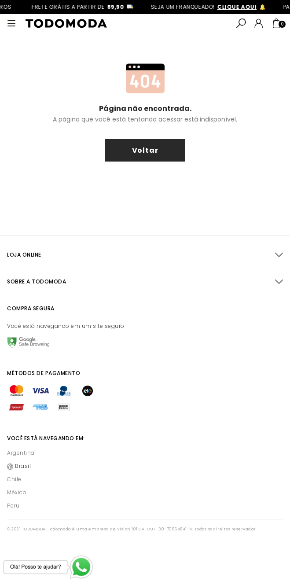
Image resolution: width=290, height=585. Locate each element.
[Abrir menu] (11, 23)
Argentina (21, 452)
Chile (14, 479)
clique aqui (239, 7)
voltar (145, 150)
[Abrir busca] (241, 23)
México (16, 492)
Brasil (23, 466)
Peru (13, 505)
